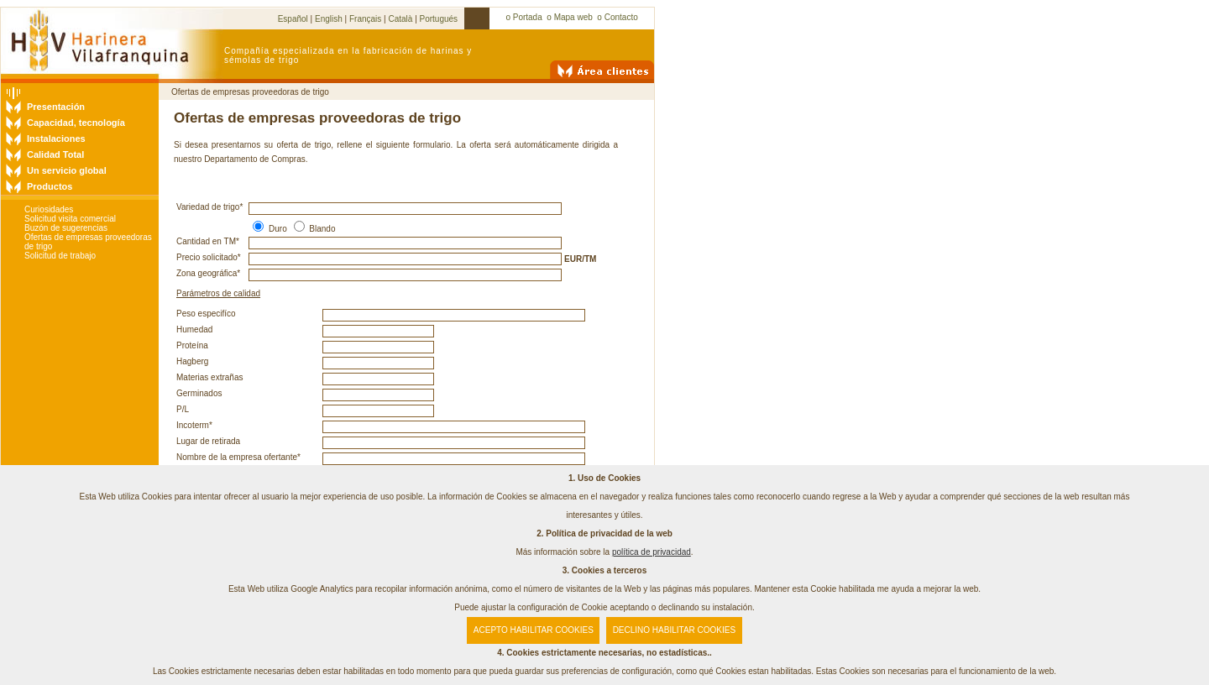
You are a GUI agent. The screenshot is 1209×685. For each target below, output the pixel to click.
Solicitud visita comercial (70, 218)
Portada (527, 17)
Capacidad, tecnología (76, 123)
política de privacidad (651, 552)
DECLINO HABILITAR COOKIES (674, 630)
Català (400, 19)
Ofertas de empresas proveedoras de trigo (250, 92)
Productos (49, 186)
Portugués (439, 19)
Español (293, 19)
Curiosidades (48, 209)
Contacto (621, 17)
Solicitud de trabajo (60, 255)
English (329, 19)
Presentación (56, 107)
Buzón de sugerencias (65, 228)
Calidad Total (55, 154)
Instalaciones (56, 138)
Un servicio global (67, 170)
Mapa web (573, 17)
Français (365, 19)
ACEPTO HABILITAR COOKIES (534, 630)
